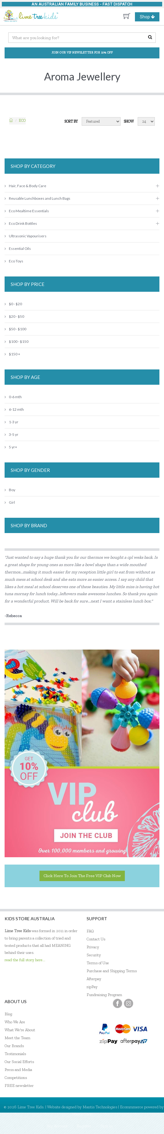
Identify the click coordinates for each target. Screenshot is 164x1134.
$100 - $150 (16, 341)
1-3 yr (11, 422)
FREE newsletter (19, 1085)
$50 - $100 (15, 329)
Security (94, 955)
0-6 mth (13, 397)
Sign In (106, 1126)
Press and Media (18, 1069)
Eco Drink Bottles (21, 223)
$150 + (12, 354)
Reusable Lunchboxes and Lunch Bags (37, 198)
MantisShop (82, 1114)
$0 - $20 (13, 304)
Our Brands (14, 1045)
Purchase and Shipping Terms (112, 971)
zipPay (92, 986)
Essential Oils (18, 248)
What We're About (20, 1030)
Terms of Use (98, 963)
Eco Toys (14, 261)
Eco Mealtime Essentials (27, 211)
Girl (10, 502)
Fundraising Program (104, 994)
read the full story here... (25, 960)
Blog (8, 1014)
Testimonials (15, 1053)
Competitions (16, 1077)
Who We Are (15, 1022)
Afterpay (94, 978)
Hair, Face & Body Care (25, 185)
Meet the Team (17, 1038)
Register (84, 1126)
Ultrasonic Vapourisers (26, 236)
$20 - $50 (14, 316)
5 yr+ (11, 447)
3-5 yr (11, 434)
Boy (10, 489)
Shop (150, 16)
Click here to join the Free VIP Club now (82, 875)
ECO (22, 120)
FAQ (90, 931)
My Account (57, 1126)
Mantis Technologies (100, 1107)
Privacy (93, 947)
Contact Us (96, 939)
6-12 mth (14, 409)
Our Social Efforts (19, 1061)
